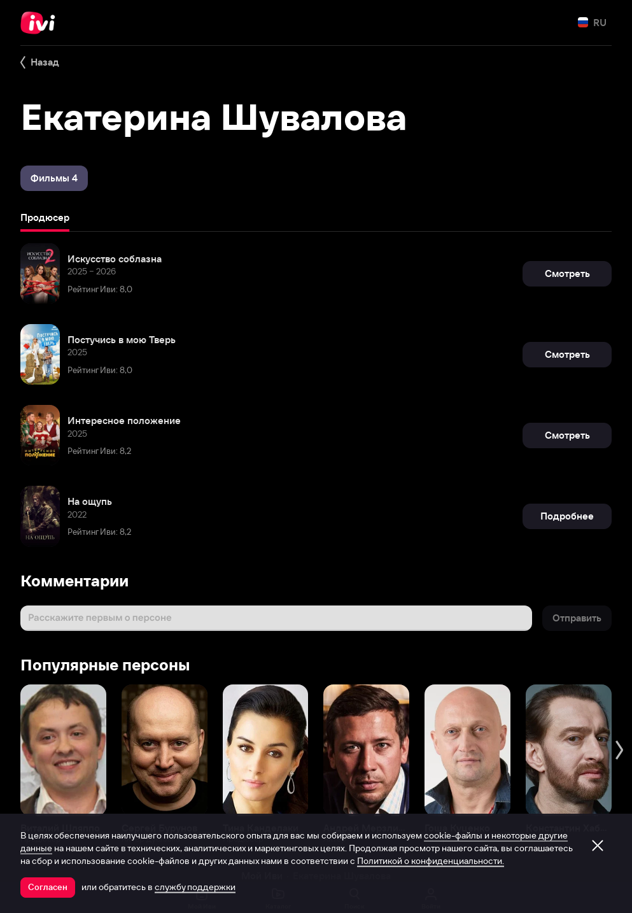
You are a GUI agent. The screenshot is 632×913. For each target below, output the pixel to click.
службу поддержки (195, 887)
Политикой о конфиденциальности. (430, 861)
